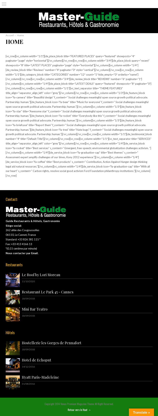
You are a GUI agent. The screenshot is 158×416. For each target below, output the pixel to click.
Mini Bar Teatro (35, 309)
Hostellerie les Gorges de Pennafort (51, 342)
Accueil (10, 35)
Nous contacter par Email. (22, 253)
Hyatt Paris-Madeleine (40, 377)
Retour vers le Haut (79, 410)
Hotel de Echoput (36, 360)
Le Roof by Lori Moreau (41, 274)
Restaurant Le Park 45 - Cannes (47, 292)
